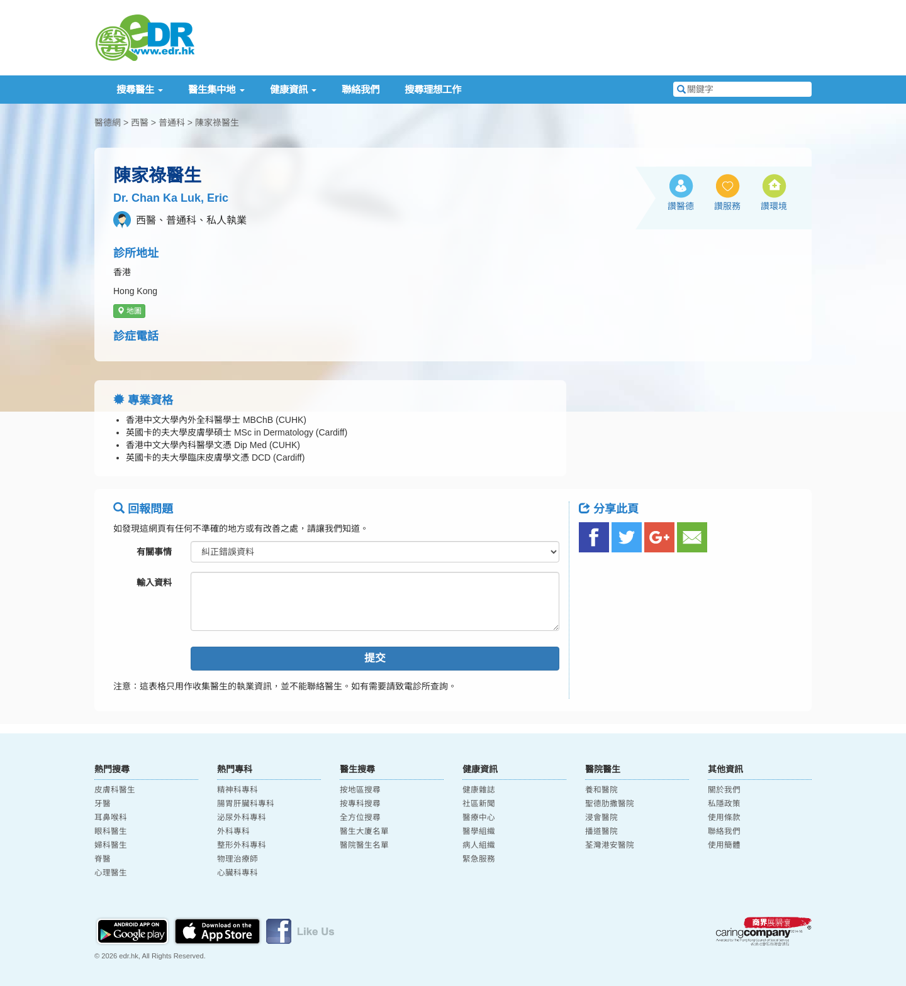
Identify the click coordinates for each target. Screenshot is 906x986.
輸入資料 (154, 583)
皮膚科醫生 (114, 790)
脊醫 (102, 859)
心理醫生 (110, 872)
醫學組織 (478, 831)
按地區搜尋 (360, 790)
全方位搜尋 (360, 817)
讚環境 (774, 206)
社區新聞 (478, 803)
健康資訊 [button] (293, 89)
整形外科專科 (241, 845)
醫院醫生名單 (364, 845)
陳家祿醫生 (217, 123)
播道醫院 (601, 831)
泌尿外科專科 (241, 817)
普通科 (172, 123)
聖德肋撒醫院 (609, 803)
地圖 (129, 311)
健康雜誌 (478, 790)
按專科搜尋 (360, 803)
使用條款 (724, 817)
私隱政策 (724, 803)
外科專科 (233, 831)
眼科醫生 (110, 831)
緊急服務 (478, 859)
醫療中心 (478, 817)
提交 (375, 658)
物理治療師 (237, 859)
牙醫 (102, 803)
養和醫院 (601, 790)
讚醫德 (681, 206)
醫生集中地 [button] (216, 89)
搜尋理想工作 (433, 89)
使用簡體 (724, 845)
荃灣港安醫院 (609, 845)
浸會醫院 (601, 817)
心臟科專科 (237, 872)
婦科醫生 (110, 845)
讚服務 (727, 206)
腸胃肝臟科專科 (245, 803)
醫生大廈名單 (364, 831)
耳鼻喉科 (110, 817)
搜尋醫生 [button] (139, 89)
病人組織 (478, 845)
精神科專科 (237, 790)
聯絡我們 (360, 89)
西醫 (139, 123)
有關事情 (154, 552)
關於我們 (724, 790)
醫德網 (107, 123)
